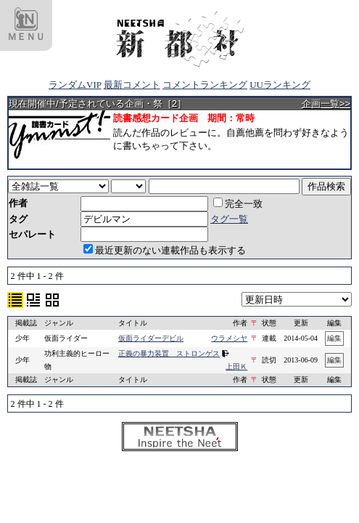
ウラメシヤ (229, 338)
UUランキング (279, 84)
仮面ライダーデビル (150, 338)
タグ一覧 (229, 219)
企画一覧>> (326, 103)
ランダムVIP (75, 84)
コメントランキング (204, 84)
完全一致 (238, 203)
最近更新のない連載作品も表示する (164, 250)
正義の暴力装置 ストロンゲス (169, 353)
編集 (334, 338)
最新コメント (132, 84)
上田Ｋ (236, 366)
